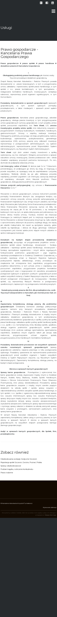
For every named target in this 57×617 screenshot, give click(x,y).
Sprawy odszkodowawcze (11, 466)
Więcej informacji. (50, 515)
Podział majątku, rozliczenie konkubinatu (17, 469)
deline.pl (53, 507)
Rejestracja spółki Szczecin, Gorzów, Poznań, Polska (21, 462)
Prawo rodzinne (7, 473)
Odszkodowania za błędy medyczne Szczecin (19, 459)
